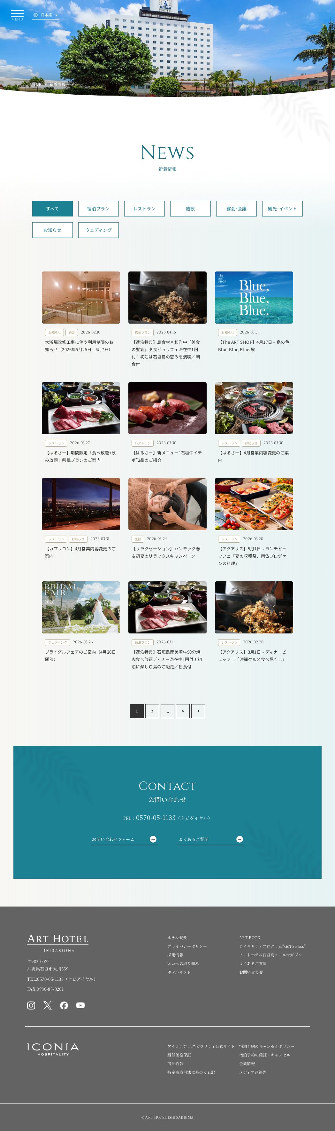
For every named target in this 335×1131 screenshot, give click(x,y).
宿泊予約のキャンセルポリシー (266, 1046)
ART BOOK (250, 937)
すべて (52, 208)
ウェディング (98, 230)
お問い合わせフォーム (124, 839)
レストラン (144, 208)
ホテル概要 (177, 937)
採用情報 (175, 954)
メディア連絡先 (253, 1072)
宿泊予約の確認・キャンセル (265, 1054)
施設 (190, 208)
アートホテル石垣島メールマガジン (270, 954)
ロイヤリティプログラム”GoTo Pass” (272, 946)
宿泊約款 (175, 1063)
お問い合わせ (251, 972)
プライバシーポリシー (187, 946)
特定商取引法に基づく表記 (191, 1072)
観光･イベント (282, 208)
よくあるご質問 (211, 839)
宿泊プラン (98, 208)
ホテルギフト (179, 972)
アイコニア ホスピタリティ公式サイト (201, 1046)
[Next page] (198, 711)
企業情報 (247, 1063)
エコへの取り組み (183, 963)
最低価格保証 (179, 1054)
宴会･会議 (236, 208)
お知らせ (52, 230)
